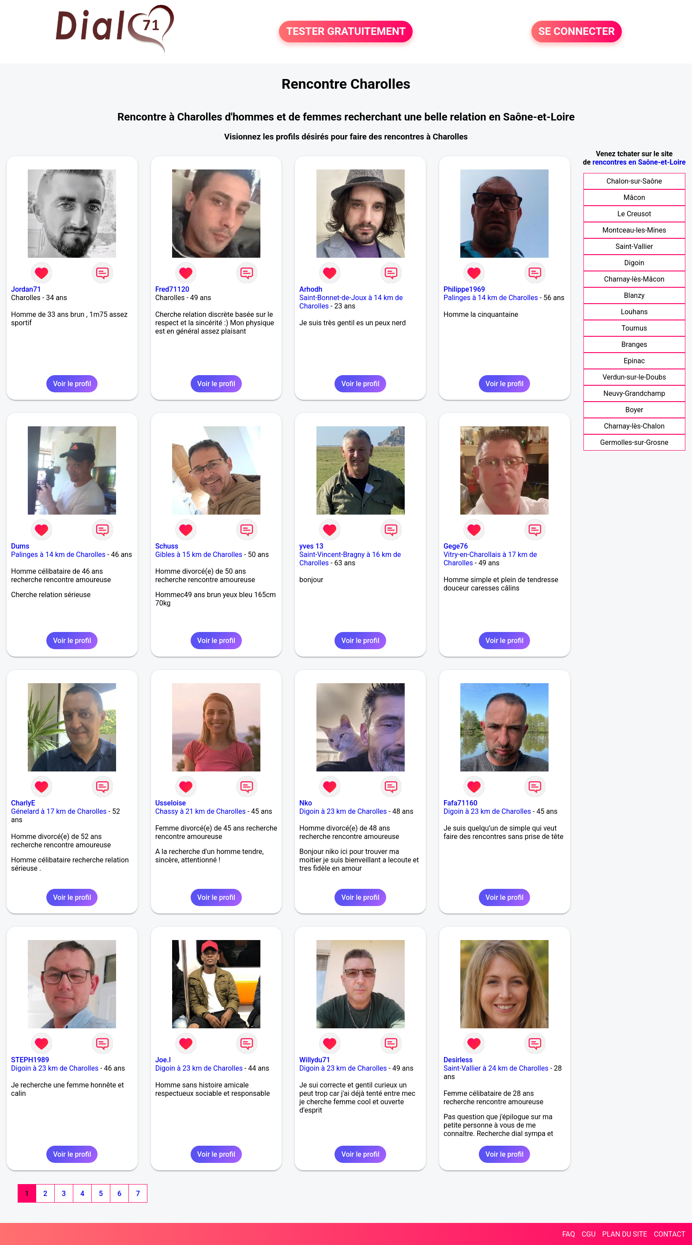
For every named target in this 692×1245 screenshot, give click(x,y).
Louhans (634, 312)
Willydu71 (314, 1060)
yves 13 (311, 546)
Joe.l (163, 1060)
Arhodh (310, 289)
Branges (634, 344)
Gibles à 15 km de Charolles (198, 554)
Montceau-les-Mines (634, 230)
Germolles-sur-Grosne (634, 442)
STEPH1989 (30, 1060)
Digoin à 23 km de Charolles (343, 811)
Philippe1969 (464, 289)
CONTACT (669, 1234)
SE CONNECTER (576, 32)
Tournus (634, 328)
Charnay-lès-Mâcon (634, 279)
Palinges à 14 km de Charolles (491, 297)
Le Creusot (634, 214)
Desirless (458, 1060)
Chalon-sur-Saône (634, 181)
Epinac (634, 361)
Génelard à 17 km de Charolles (59, 811)
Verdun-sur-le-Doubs (634, 377)
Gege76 (456, 546)
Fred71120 (172, 289)
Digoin (634, 263)
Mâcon (634, 197)
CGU (589, 1234)
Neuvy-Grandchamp (634, 393)
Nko (305, 803)
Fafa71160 (461, 803)
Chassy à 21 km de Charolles (200, 811)
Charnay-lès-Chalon (634, 426)
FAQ (568, 1234)
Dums (20, 546)
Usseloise (170, 803)
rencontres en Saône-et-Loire (638, 162)
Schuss (166, 546)
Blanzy (634, 295)
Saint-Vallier (634, 246)
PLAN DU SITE (624, 1234)
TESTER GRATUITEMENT (346, 32)
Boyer (634, 410)
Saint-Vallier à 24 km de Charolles (496, 1068)
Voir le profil (72, 384)
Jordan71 (26, 289)
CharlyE (23, 803)
